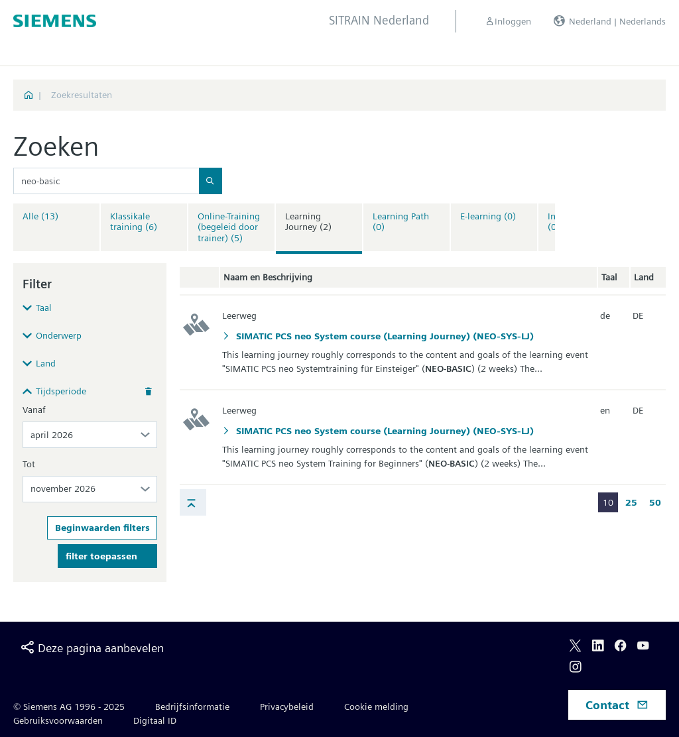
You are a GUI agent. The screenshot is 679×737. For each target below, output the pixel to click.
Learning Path (401, 222)
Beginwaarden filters (102, 527)
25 (631, 502)
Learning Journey (308, 222)
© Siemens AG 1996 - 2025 (69, 706)
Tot (29, 464)
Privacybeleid (287, 706)
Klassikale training (133, 222)
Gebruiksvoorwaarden (58, 720)
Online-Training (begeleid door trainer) (229, 227)
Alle (40, 216)
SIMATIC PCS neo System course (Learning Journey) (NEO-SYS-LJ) (383, 336)
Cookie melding (376, 706)
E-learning (488, 216)
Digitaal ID (154, 720)
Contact (617, 705)
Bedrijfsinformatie (192, 706)
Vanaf (34, 409)
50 (655, 502)
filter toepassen (101, 556)
